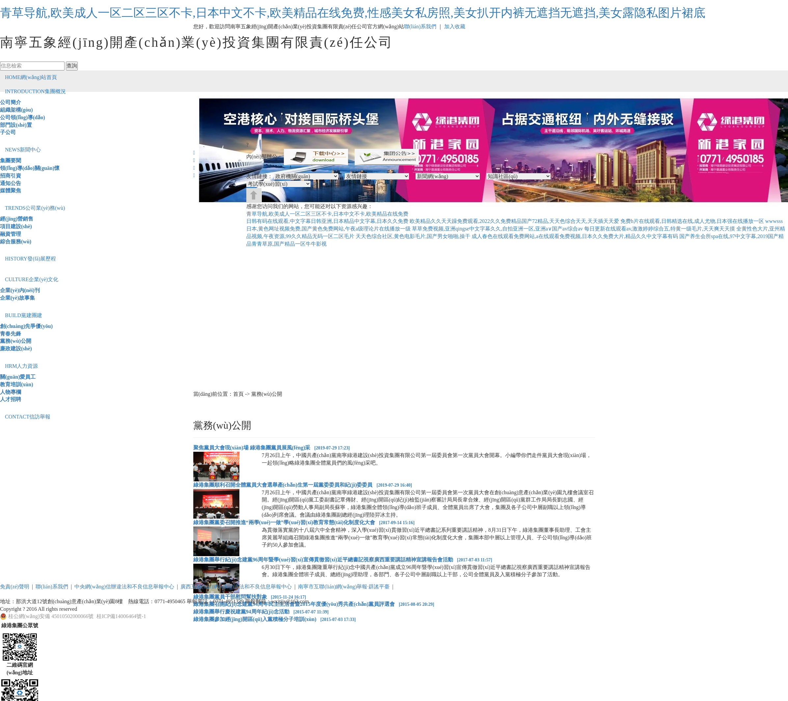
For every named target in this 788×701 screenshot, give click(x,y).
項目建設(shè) (16, 226)
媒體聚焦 (10, 190)
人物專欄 (10, 392)
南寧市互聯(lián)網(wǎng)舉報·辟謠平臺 (344, 586)
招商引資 (10, 175)
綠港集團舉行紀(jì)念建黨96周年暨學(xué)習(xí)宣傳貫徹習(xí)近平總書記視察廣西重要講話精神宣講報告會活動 (342, 559)
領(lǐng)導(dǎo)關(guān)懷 (30, 168)
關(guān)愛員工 (18, 377)
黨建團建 (23, 315)
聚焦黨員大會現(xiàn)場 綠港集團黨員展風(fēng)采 (271, 447)
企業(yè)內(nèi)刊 (20, 290)
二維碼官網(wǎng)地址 (20, 668)
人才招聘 (10, 399)
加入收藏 (454, 26)
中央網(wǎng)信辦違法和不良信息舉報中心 (124, 586)
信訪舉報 (27, 416)
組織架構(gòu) (16, 110)
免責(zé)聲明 (14, 586)
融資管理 (10, 234)
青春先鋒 (10, 334)
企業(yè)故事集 (17, 298)
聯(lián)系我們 (420, 26)
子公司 (8, 132)
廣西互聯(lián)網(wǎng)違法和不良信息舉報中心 (236, 586)
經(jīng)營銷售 (16, 219)
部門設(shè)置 (16, 125)
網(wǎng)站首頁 (31, 77)
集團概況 (35, 91)
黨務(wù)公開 (15, 341)
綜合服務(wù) (15, 241)
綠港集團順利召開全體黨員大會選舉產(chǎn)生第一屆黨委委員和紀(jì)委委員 (302, 485)
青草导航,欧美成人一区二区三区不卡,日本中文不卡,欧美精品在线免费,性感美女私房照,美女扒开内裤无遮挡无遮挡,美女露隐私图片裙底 (352, 12)
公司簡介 (10, 102)
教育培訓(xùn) (16, 384)
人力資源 (21, 366)
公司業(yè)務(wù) (35, 208)
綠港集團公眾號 (19, 625)
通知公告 (10, 183)
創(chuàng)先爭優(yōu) (26, 326)
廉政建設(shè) (16, 348)
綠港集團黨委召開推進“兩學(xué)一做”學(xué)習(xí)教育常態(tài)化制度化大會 (304, 522)
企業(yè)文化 (31, 279)
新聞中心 (23, 149)
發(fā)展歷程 (30, 258)
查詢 (72, 65)
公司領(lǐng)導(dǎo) (22, 117)
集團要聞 (10, 160)
